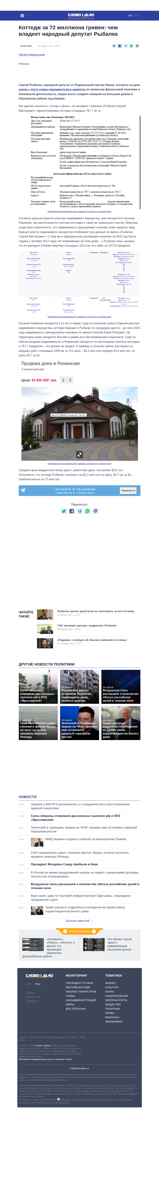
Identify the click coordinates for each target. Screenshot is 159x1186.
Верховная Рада (78, 1065)
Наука (109, 1070)
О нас (30, 1071)
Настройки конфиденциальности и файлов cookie (45, 1138)
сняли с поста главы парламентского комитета (52, 168)
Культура (112, 1065)
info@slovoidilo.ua (79, 1147)
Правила (32, 1079)
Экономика (114, 1100)
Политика (26, 46)
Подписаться (128, 569)
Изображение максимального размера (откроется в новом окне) (79, 290)
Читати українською (32, 54)
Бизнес (110, 1061)
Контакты (33, 1075)
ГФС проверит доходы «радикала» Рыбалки (93, 706)
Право (109, 1091)
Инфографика (79, 1010)
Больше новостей (79, 999)
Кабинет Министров (81, 1070)
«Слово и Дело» (42, 1124)
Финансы (112, 1095)
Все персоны (76, 1087)
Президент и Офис (79, 1061)
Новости (28, 875)
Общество (113, 1083)
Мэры (70, 1083)
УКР (130, 15)
